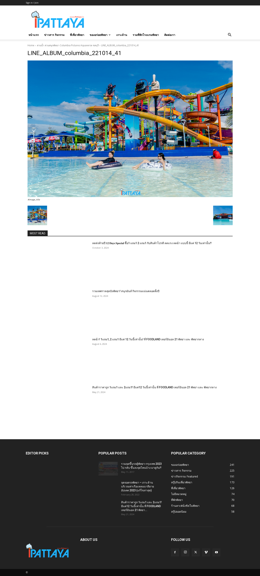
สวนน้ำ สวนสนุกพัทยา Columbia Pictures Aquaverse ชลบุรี (68, 45)
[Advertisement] (163, 19)
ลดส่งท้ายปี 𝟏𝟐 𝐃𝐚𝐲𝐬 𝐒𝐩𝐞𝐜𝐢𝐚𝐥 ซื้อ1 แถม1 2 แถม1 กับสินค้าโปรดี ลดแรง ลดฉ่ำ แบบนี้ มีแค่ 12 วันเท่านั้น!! (152, 243)
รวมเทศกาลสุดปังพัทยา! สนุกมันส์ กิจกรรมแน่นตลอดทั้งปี (125, 291)
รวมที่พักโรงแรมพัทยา (146, 35)
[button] (229, 35)
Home (31, 45)
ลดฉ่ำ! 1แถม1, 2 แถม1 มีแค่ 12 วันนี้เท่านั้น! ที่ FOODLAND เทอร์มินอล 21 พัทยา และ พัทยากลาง (148, 339)
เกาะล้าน (121, 35)
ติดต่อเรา (169, 35)
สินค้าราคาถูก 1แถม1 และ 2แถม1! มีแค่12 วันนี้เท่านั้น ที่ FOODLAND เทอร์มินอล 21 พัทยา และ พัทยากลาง (154, 387)
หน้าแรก (34, 35)
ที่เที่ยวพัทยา (77, 35)
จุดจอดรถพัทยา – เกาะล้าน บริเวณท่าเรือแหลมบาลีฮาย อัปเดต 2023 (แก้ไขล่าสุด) (137, 486)
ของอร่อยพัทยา (100, 35)
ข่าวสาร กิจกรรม (54, 35)
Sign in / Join (32, 2)
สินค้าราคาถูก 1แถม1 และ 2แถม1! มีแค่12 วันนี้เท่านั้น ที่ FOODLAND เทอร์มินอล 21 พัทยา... (141, 506)
